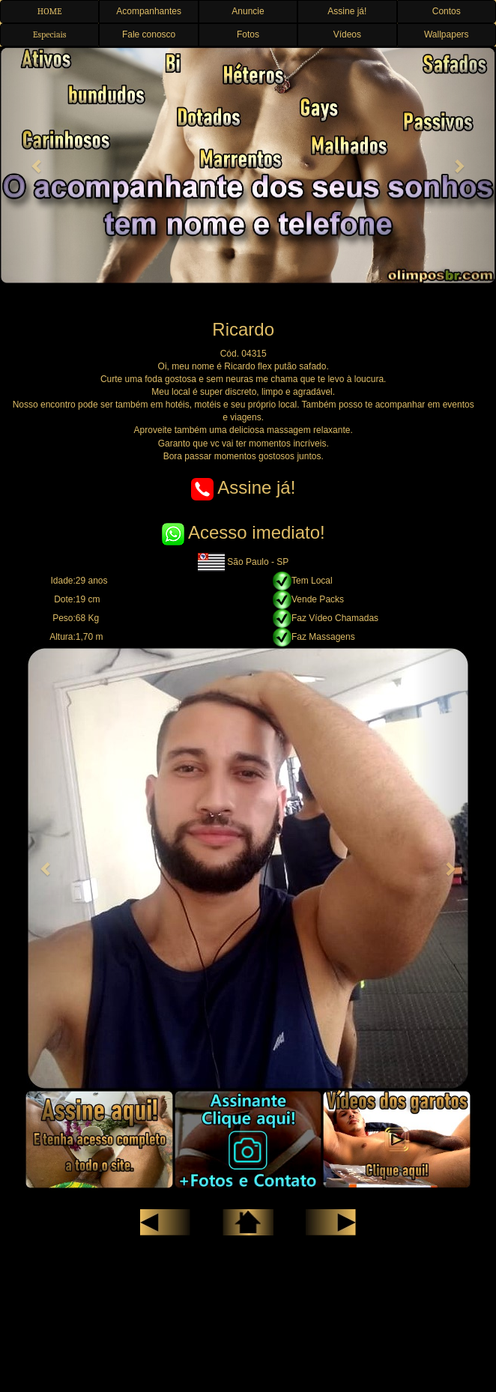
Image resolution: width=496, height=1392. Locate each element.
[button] (37, 165)
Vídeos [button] (347, 34)
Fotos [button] (248, 34)
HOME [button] (49, 11)
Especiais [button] (50, 34)
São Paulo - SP (243, 562)
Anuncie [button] (248, 11)
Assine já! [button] (346, 11)
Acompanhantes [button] (148, 11)
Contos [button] (446, 11)
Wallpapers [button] (446, 34)
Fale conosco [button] (148, 34)
